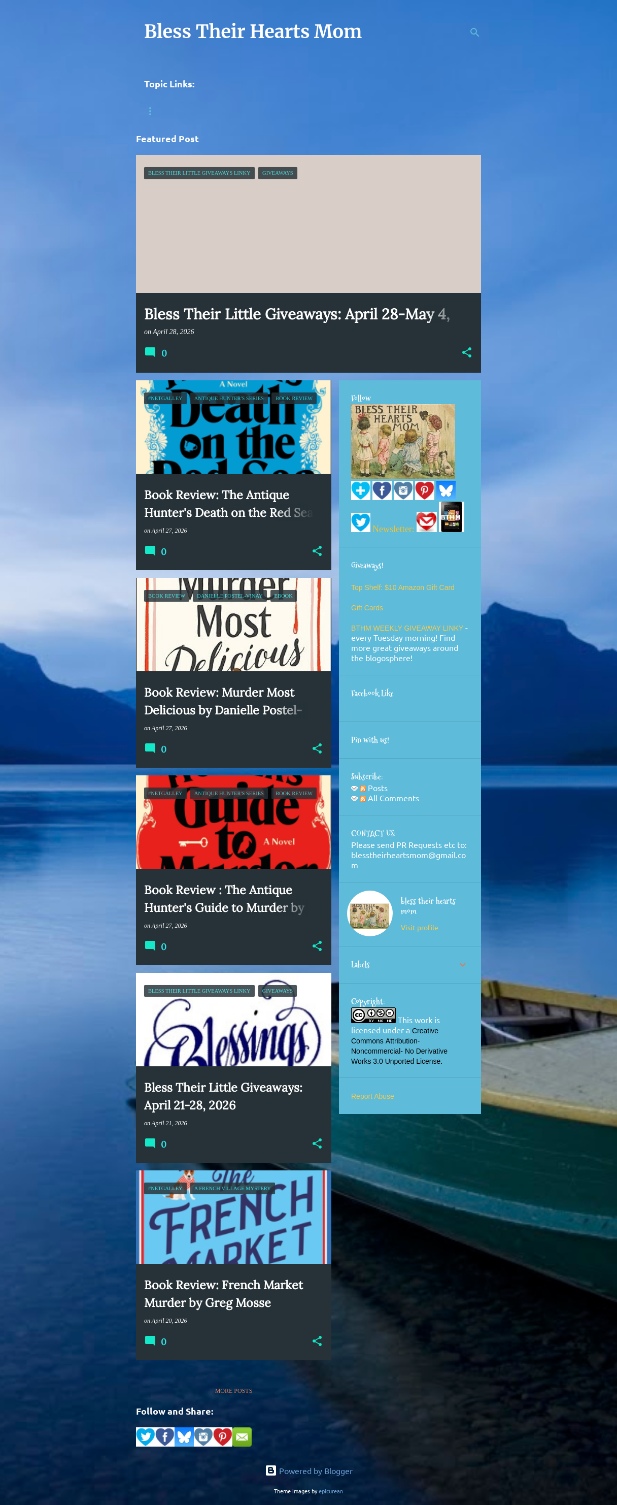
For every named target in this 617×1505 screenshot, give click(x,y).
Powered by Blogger (309, 1470)
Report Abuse (372, 1096)
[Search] (475, 32)
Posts (374, 787)
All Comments (389, 798)
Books (154, 111)
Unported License (413, 1061)
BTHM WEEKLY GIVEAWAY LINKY (408, 628)
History (200, 111)
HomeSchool (256, 111)
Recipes (380, 111)
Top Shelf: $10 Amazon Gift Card (403, 587)
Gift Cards (367, 608)
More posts (234, 1390)
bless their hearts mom (428, 906)
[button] (467, 353)
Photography (323, 111)
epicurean (331, 1491)
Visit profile (419, 927)
